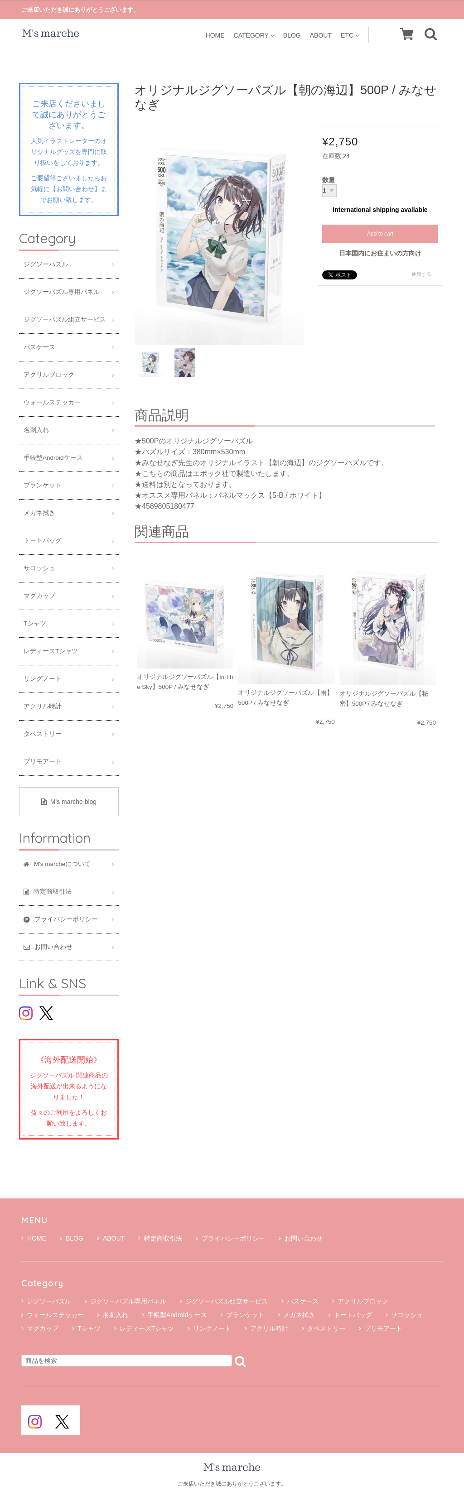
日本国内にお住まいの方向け (380, 253)
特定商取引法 (160, 1238)
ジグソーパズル (46, 264)
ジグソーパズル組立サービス (65, 319)
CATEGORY (254, 35)
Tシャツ (35, 623)
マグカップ (39, 595)
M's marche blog (69, 801)
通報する (421, 274)
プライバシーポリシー (230, 1238)
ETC (350, 35)
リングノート (43, 678)
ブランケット (43, 485)
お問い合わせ (301, 1238)
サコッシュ (39, 568)
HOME (215, 35)
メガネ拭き (39, 513)
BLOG (292, 35)
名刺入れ (36, 430)
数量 (328, 180)
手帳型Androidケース (53, 457)
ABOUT (321, 35)
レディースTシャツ (51, 651)
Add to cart (380, 234)
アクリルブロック (49, 374)
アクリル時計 (43, 706)
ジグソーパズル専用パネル (62, 292)
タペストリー (43, 734)
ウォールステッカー (52, 402)
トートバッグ (43, 540)
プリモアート (43, 761)
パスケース (39, 347)
